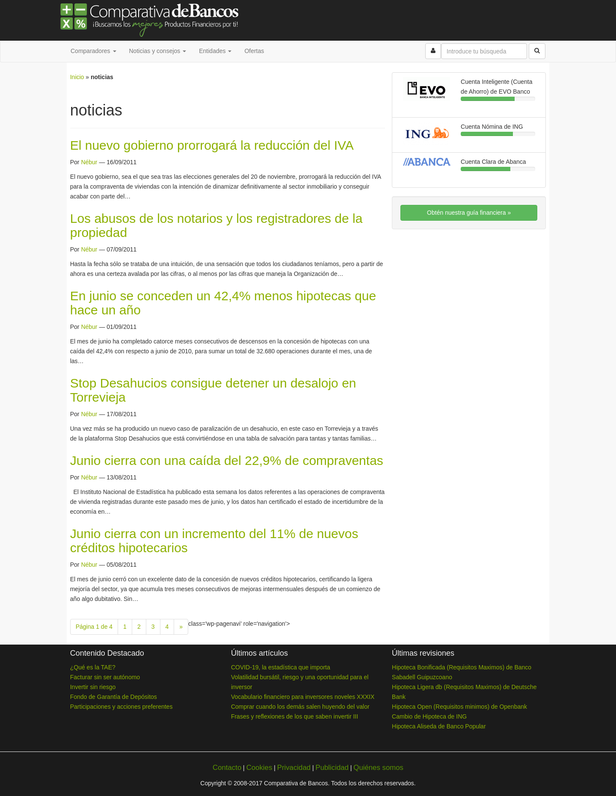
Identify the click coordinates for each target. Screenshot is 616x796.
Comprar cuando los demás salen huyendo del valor (300, 706)
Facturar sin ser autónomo (105, 677)
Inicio (77, 77)
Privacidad (294, 767)
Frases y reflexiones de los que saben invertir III (294, 716)
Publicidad (331, 767)
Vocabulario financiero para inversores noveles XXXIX (302, 696)
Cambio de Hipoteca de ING (429, 716)
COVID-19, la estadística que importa (280, 667)
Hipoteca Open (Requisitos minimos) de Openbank (459, 706)
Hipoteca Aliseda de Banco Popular (439, 726)
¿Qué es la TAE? (93, 667)
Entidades (215, 50)
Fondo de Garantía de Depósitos (113, 696)
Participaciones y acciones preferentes (121, 706)
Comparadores (93, 50)
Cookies (259, 767)
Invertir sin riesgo (93, 687)
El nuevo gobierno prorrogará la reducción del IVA (212, 145)
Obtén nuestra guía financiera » (469, 212)
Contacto (227, 767)
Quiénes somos (378, 767)
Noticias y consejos (158, 50)
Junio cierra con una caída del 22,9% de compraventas (226, 460)
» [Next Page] (181, 626)
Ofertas (254, 50)
